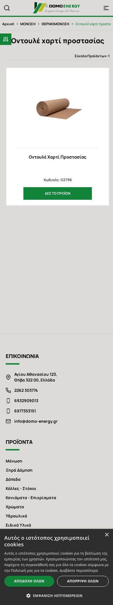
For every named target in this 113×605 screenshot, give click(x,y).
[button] (5, 39)
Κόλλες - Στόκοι (21, 488)
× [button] (106, 535)
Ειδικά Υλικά (18, 525)
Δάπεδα (13, 479)
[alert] (56, 567)
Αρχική (8, 23)
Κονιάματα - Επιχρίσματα (31, 497)
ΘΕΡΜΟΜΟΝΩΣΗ (55, 23)
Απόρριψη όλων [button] (82, 581)
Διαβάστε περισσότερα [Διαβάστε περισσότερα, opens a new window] (79, 570)
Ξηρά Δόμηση (19, 470)
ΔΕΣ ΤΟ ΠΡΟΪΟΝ (57, 193)
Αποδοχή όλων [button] (29, 581)
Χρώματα (15, 506)
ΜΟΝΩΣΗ (28, 23)
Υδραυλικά (16, 516)
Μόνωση (14, 461)
